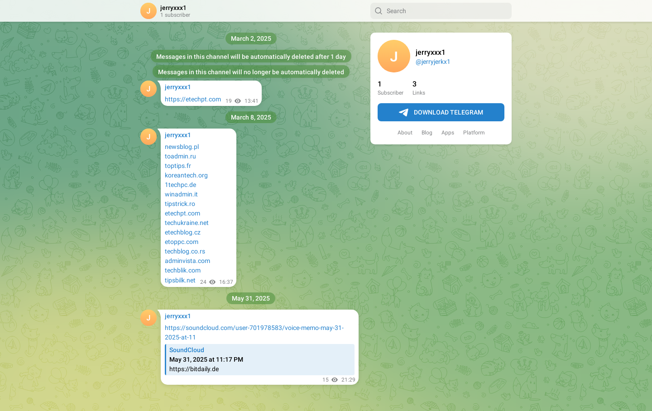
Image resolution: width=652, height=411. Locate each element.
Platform (474, 132)
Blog (427, 132)
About (405, 132)
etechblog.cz (183, 232)
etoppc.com (181, 241)
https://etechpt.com (193, 99)
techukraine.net (187, 222)
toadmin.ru (180, 156)
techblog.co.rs (185, 251)
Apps (447, 132)
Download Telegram (441, 113)
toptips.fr (178, 165)
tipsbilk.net (180, 280)
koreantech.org (186, 175)
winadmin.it (181, 194)
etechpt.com (182, 213)
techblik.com (183, 270)
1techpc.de (180, 184)
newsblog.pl (182, 146)
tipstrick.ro (180, 203)
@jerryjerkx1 (433, 61)
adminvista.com (187, 260)
